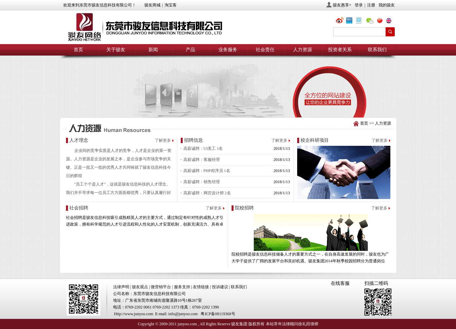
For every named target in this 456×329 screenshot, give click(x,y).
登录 (359, 5)
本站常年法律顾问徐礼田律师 (292, 324)
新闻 (153, 49)
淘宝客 (171, 5)
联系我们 (377, 49)
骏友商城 (152, 5)
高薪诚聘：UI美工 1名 (203, 148)
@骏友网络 (341, 21)
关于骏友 (115, 49)
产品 (190, 49)
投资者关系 (340, 49)
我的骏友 (387, 5)
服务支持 (182, 287)
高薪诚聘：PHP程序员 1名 (206, 170)
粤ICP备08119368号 (218, 313)
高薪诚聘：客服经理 (201, 159)
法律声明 (121, 287)
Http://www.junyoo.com (133, 313)
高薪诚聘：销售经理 (201, 181)
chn (381, 21)
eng (391, 21)
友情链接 (201, 287)
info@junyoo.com (183, 313)
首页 (78, 49)
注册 (371, 5)
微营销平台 (161, 287)
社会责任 (265, 49)
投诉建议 (220, 287)
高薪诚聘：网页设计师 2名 (207, 193)
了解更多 (163, 140)
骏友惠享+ (342, 5)
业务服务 (227, 49)
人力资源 (302, 49)
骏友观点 (140, 287)
